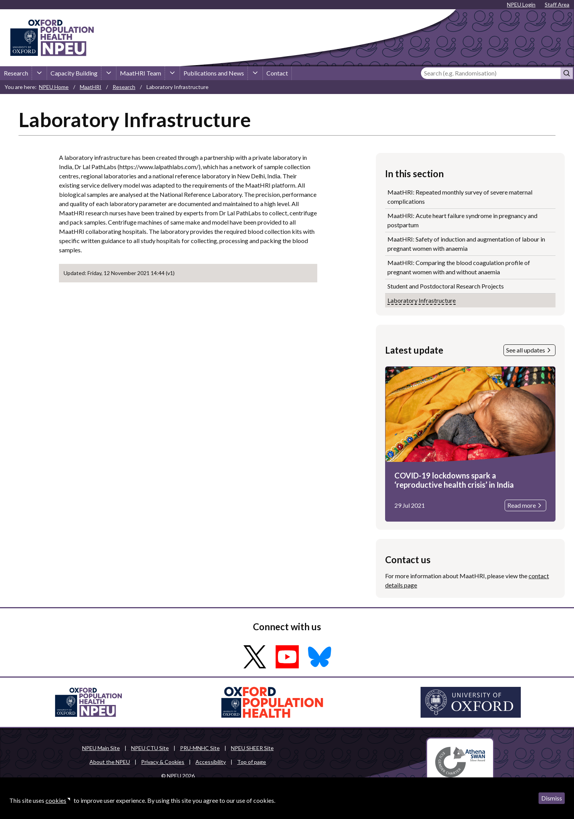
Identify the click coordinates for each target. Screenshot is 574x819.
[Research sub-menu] (39, 73)
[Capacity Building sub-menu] (108, 73)
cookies (55, 800)
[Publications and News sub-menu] (255, 73)
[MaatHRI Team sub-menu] (172, 73)
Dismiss (551, 798)
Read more (525, 505)
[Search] (491, 73)
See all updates (529, 350)
